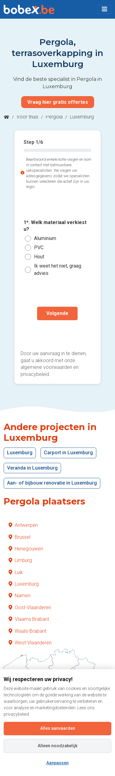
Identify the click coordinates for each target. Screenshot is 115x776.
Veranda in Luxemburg (32, 468)
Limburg (20, 560)
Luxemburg (20, 452)
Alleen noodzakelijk (57, 745)
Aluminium (45, 238)
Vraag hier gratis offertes (57, 102)
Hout (39, 257)
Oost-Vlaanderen (30, 607)
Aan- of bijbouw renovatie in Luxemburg (52, 483)
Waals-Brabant (27, 631)
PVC (39, 247)
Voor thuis (27, 117)
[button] (104, 9)
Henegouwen (26, 549)
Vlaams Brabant (29, 619)
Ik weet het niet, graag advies (57, 269)
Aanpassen (57, 762)
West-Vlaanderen (30, 643)
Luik (16, 572)
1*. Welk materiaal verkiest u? (55, 225)
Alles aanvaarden (57, 728)
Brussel (19, 537)
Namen (19, 595)
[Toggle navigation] (104, 9)
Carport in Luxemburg (68, 452)
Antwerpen (23, 525)
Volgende (57, 313)
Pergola (54, 117)
